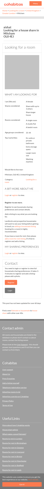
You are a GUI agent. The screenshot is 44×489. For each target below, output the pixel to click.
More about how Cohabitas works (16, 425)
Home (4, 10)
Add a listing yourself (10, 383)
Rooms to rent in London (12, 439)
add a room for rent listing (15, 239)
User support (7, 369)
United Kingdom (32, 10)
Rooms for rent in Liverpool (13, 452)
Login (7, 195)
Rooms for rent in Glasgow (13, 447)
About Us (6, 374)
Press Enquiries (8, 378)
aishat (7, 27)
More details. (33, 479)
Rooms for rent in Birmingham (14, 443)
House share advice (10, 430)
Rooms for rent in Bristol (12, 456)
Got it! (22, 484)
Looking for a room (16, 10)
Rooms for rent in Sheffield (13, 465)
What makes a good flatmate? (14, 434)
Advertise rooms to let (11, 392)
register (15, 195)
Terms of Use (7, 405)
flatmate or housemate (20, 310)
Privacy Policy (8, 401)
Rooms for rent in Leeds (11, 470)
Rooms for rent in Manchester (14, 461)
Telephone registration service (14, 387)
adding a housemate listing (25, 226)
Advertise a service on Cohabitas (15, 396)
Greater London (8, 13)
